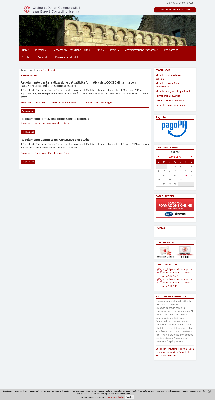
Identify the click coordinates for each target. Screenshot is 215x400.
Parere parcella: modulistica (170, 100)
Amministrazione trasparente (141, 49)
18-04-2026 (175, 152)
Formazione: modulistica (168, 95)
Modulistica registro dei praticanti (173, 91)
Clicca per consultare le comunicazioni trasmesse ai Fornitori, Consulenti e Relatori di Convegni (175, 352)
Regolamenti (171, 49)
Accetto (129, 397)
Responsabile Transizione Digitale (72, 49)
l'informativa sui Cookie (114, 397)
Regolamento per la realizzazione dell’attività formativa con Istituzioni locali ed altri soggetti (67, 102)
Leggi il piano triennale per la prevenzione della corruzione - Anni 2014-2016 (177, 282)
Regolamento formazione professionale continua (55, 118)
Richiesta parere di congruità (170, 105)
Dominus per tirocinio (67, 57)
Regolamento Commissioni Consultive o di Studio (55, 139)
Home (25, 49)
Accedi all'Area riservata (175, 9)
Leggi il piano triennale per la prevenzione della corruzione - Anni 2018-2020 (177, 272)
